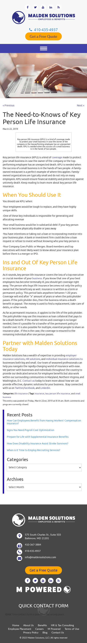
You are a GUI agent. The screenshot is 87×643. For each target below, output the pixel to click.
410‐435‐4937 (43, 29)
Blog (45, 632)
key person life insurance (57, 393)
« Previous (8, 105)
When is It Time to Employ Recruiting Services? (33, 450)
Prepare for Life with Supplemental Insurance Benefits (37, 436)
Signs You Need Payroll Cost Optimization (30, 430)
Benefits (42, 625)
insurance (39, 393)
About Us (28, 625)
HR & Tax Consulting (62, 625)
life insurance (21, 393)
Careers (39, 629)
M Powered (54, 629)
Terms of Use (72, 629)
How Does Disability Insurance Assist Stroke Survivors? (37, 443)
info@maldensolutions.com (40, 557)
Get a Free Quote (43, 36)
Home (15, 625)
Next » (80, 105)
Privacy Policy (30, 632)
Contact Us (58, 632)
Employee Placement (19, 629)
